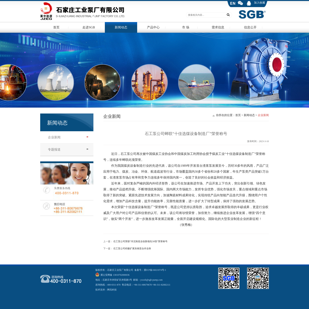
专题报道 (54, 149)
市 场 (185, 27)
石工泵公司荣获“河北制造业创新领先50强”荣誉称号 (140, 241)
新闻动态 (121, 27)
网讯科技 (112, 289)
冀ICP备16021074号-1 (155, 270)
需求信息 (218, 27)
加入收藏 (259, 2)
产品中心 (153, 27)
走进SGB (88, 27)
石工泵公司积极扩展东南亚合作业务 (132, 248)
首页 (56, 27)
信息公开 (250, 27)
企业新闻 (54, 137)
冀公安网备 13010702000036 (114, 275)
